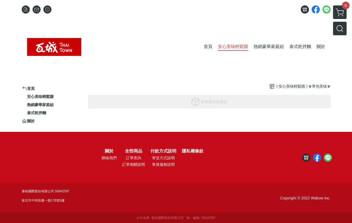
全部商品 (133, 151)
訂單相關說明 (133, 164)
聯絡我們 (109, 158)
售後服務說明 (163, 164)
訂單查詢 (133, 158)
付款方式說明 (163, 151)
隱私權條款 (193, 151)
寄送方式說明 (163, 158)
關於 (109, 151)
